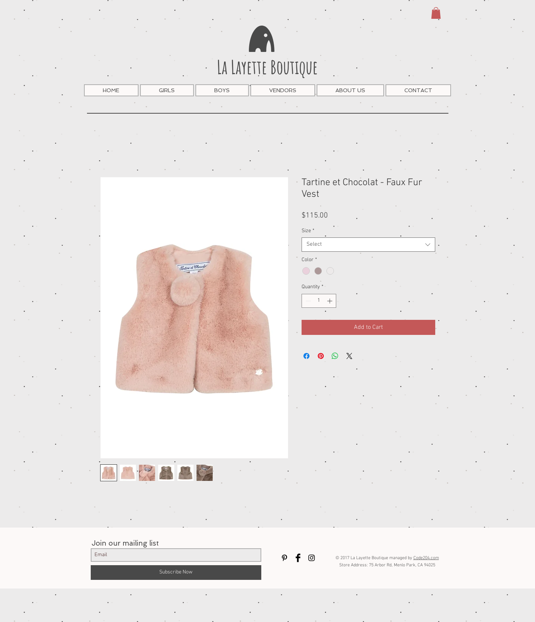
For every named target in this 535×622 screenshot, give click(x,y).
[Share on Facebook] (306, 355)
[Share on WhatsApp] (335, 355)
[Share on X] (349, 355)
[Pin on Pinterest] (320, 355)
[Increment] (330, 300)
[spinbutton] (319, 300)
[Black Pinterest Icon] (284, 558)
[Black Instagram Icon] (311, 558)
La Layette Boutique (267, 67)
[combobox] (368, 244)
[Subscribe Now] (176, 572)
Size (308, 231)
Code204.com (426, 558)
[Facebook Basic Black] (298, 558)
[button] (436, 13)
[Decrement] (307, 300)
